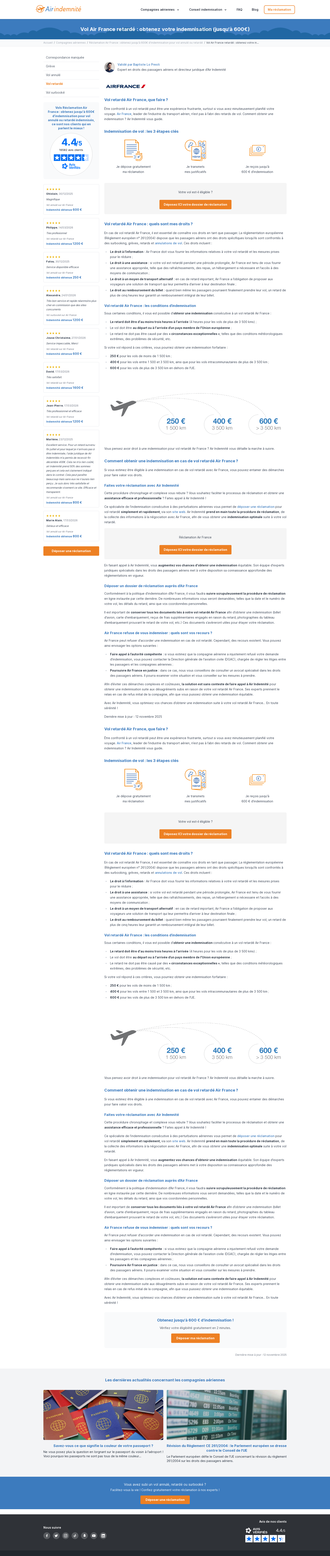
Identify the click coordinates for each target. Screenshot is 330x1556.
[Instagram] (65, 1535)
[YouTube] (93, 1535)
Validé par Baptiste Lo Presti (139, 64)
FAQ (239, 9)
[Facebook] (46, 1535)
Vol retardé (54, 83)
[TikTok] (75, 1535)
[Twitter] (56, 1535)
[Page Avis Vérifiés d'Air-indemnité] (71, 154)
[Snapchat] (84, 1535)
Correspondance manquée (65, 57)
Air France (124, 114)
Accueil (48, 42)
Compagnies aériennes (71, 42)
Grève (50, 66)
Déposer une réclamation (71, 551)
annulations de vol (168, 243)
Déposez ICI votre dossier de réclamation (195, 204)
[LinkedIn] (103, 1535)
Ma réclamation (279, 9)
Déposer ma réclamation (195, 1338)
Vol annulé (53, 75)
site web (178, 512)
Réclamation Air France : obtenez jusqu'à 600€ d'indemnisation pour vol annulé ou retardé (146, 42)
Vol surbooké (55, 92)
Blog (255, 9)
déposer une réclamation (255, 506)
